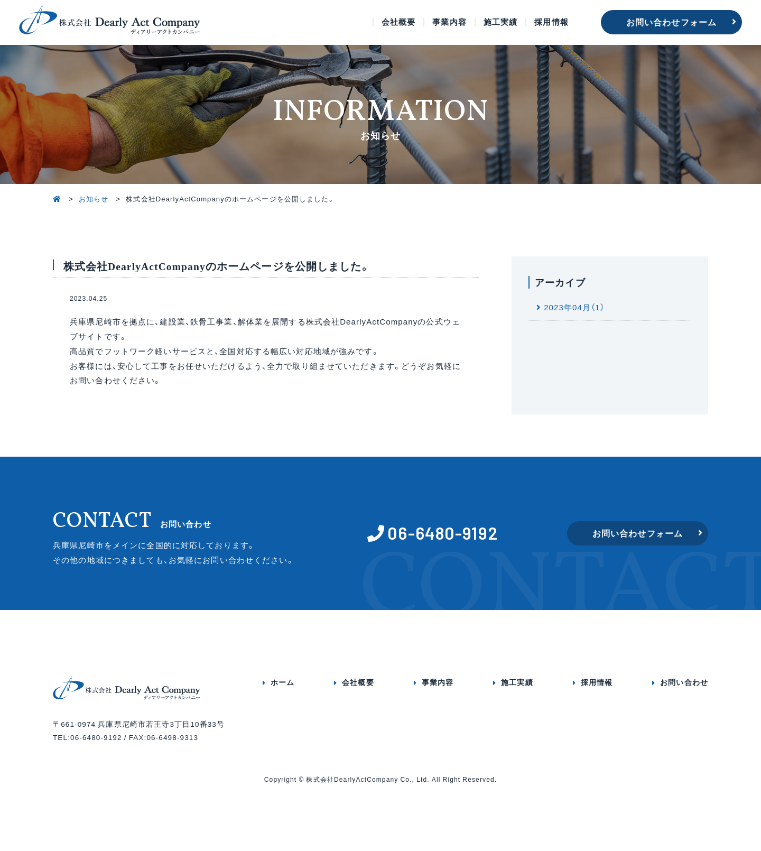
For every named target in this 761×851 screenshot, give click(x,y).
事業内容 (449, 21)
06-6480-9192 (442, 533)
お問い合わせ (684, 682)
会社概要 (399, 21)
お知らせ (94, 198)
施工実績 (501, 21)
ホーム (282, 682)
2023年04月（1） (574, 307)
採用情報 (551, 21)
